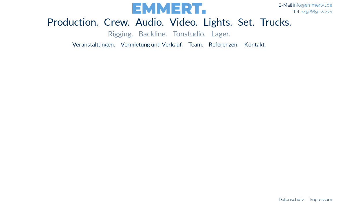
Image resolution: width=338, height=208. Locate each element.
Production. (72, 30)
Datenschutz (291, 199)
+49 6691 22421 (316, 11)
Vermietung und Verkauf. (152, 52)
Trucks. (275, 30)
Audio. (149, 30)
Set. (246, 30)
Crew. (117, 30)
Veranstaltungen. (93, 52)
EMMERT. (169, 6)
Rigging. (120, 42)
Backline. (153, 42)
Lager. (220, 42)
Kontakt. (255, 52)
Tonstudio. (189, 42)
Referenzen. (223, 52)
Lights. (217, 30)
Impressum (321, 199)
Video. (184, 30)
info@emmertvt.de (312, 5)
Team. (195, 52)
